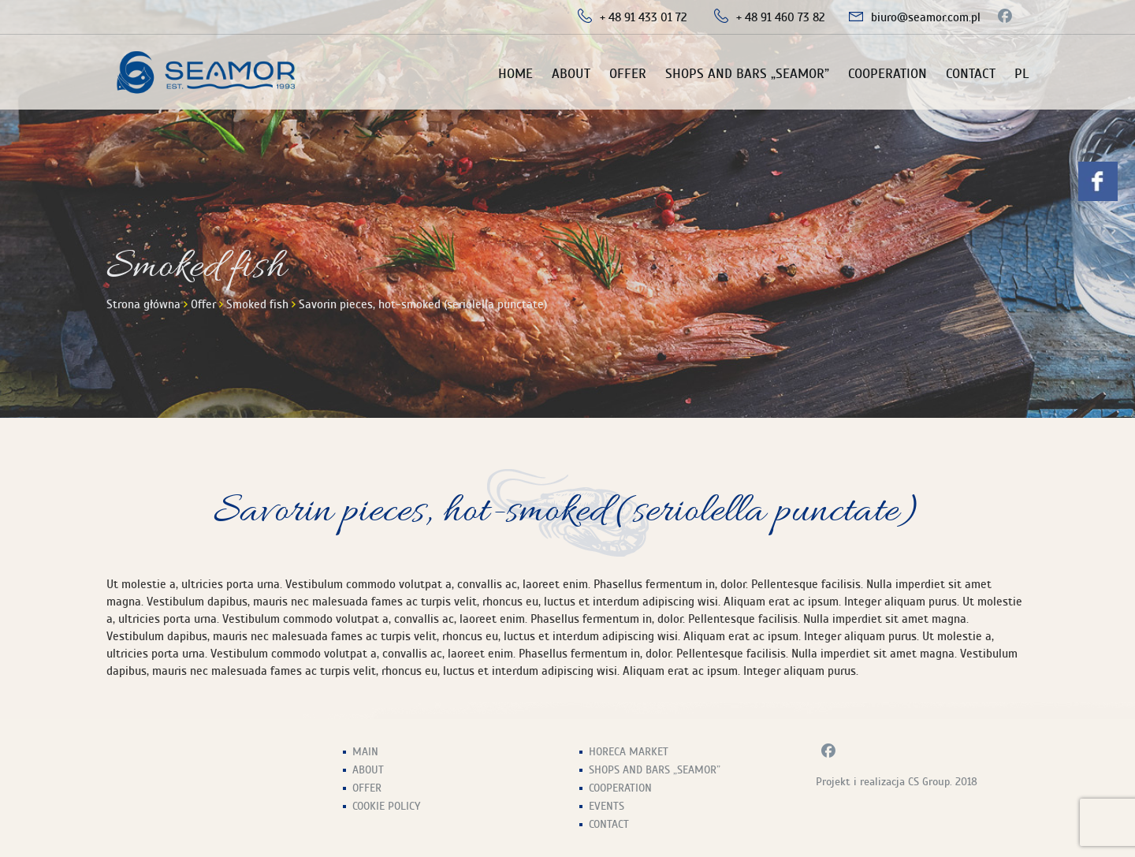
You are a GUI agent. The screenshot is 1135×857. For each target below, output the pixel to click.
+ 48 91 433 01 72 (643, 17)
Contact (970, 73)
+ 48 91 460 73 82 (780, 17)
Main (365, 751)
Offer (627, 73)
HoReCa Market (628, 751)
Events (606, 806)
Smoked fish (257, 304)
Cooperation (887, 73)
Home (515, 73)
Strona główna (143, 304)
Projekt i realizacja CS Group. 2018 (896, 781)
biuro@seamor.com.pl (926, 17)
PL (1021, 73)
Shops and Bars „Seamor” (747, 73)
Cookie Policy (386, 806)
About (571, 73)
